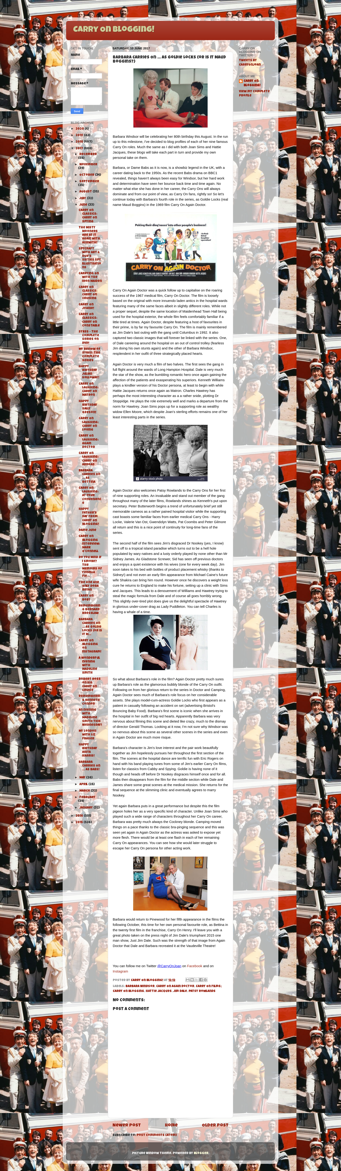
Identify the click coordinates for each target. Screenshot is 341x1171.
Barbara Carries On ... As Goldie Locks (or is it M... (90, 627)
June (83, 205)
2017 (80, 148)
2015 (80, 822)
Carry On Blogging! (113, 30)
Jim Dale (180, 991)
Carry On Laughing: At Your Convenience (90, 496)
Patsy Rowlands (202, 991)
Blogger (201, 1153)
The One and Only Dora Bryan (89, 586)
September (89, 181)
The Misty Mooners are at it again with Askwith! (89, 235)
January (86, 807)
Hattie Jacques (159, 991)
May (82, 777)
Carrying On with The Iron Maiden (90, 277)
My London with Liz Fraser (87, 735)
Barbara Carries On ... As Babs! (89, 766)
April (83, 784)
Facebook (194, 966)
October (87, 175)
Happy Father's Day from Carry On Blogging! (89, 517)
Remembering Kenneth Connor (89, 700)
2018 (80, 142)
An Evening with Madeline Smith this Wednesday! (90, 718)
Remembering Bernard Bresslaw (89, 610)
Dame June (87, 530)
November (88, 164)
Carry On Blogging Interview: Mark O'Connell (89, 544)
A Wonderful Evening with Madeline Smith (89, 666)
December (88, 154)
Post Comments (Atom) (157, 1135)
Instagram (120, 971)
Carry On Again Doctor (175, 986)
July (83, 198)
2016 (80, 816)
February (87, 797)
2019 (80, 135)
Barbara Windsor (139, 986)
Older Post (215, 1125)
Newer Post (127, 1125)
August (86, 191)
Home (171, 1125)
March (85, 791)
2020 (80, 129)
